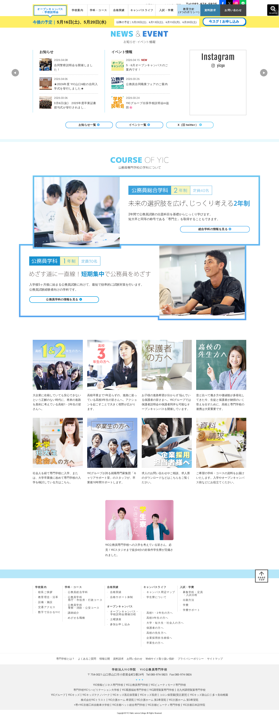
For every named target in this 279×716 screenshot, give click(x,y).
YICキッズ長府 (148, 694)
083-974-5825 (158, 674)
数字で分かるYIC (49, 612)
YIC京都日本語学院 (194, 704)
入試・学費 (166, 10)
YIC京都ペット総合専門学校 (128, 704)
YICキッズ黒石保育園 (124, 694)
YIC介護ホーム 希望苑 (121, 699)
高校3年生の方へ (157, 617)
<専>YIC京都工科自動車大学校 (92, 704)
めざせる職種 (76, 617)
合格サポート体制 (121, 597)
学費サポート (191, 610)
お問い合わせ (233, 10)
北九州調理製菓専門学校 (191, 689)
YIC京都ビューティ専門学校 (164, 704)
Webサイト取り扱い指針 (159, 658)
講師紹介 (73, 612)
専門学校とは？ (67, 658)
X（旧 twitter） (190, 124)
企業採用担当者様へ (159, 637)
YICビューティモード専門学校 (168, 684)
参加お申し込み (120, 624)
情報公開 (105, 658)
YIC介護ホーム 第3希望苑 (183, 699)
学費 (186, 604)
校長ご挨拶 (45, 592)
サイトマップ (213, 658)
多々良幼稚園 (220, 694)
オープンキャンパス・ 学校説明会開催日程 (124, 613)
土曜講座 (116, 619)
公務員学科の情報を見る (64, 299)
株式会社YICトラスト (93, 699)
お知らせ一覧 (89, 124)
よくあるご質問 (88, 658)
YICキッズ (74, 694)
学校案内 (77, 10)
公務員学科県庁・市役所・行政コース (85, 598)
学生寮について (156, 597)
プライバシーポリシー (189, 658)
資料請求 (210, 10)
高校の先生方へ (156, 632)
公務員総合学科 (78, 592)
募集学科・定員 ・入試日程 (193, 593)
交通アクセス (46, 607)
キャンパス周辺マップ (160, 592)
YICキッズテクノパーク (96, 694)
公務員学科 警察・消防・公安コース (84, 606)
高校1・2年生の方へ (159, 612)
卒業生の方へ (155, 642)
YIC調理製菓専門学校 (161, 689)
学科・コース (98, 10)
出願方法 (188, 599)
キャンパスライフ (141, 10)
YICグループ (58, 694)
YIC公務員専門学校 (137, 684)
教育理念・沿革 (48, 597)
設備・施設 (45, 602)
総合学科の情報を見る (214, 229)
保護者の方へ (155, 627)
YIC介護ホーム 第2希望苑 (151, 699)
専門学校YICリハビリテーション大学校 (96, 689)
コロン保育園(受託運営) (173, 694)
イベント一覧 (139, 124)
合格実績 (119, 10)
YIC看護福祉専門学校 (134, 689)
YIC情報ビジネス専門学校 (108, 684)
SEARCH (273, 10)
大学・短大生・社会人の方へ (165, 622)
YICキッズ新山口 (200, 694)
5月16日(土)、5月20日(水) (81, 22)
